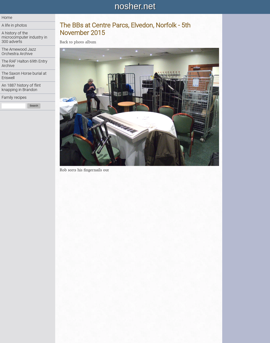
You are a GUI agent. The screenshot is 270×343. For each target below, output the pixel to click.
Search (34, 105)
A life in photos (14, 25)
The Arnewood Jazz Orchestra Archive (19, 51)
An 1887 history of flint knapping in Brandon (21, 87)
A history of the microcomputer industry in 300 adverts (24, 37)
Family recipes (14, 97)
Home (7, 17)
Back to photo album (78, 41)
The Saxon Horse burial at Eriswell (24, 75)
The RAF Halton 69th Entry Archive (24, 63)
